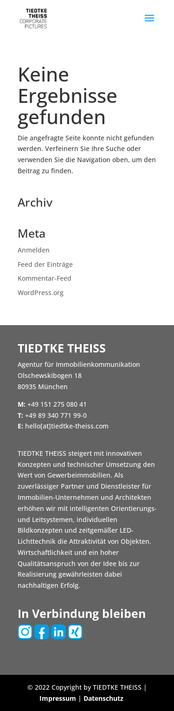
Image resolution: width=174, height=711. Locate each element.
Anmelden (34, 249)
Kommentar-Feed (44, 278)
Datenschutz (103, 698)
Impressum (57, 698)
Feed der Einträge (45, 264)
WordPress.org (41, 292)
